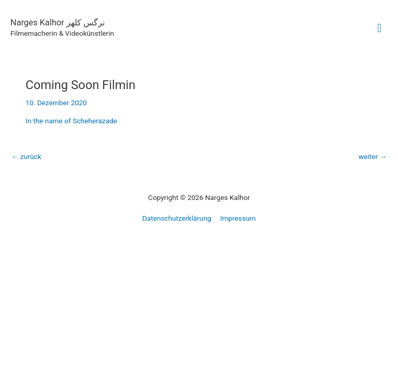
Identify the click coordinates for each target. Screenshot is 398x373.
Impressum (238, 218)
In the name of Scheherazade (71, 121)
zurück (26, 156)
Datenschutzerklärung (177, 218)
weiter (373, 156)
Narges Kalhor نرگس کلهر (57, 22)
